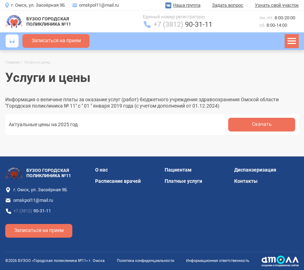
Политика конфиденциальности (145, 260)
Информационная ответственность (217, 260)
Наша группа (186, 5)
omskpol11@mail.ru (99, 5)
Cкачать (262, 124)
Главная (12, 62)
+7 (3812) (182, 24)
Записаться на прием (56, 41)
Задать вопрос (227, 5)
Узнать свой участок (277, 5)
